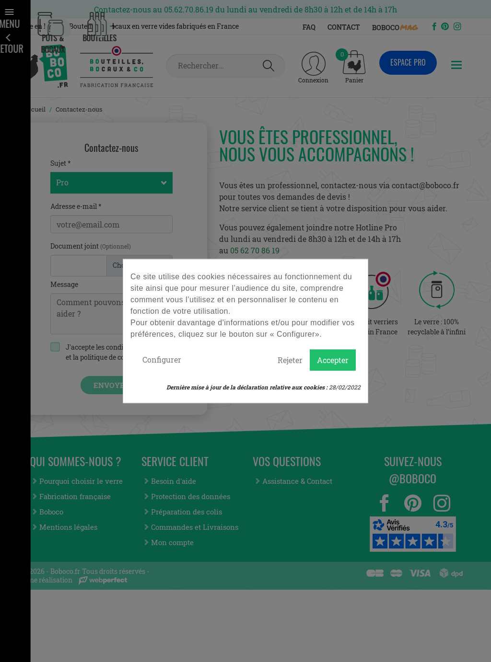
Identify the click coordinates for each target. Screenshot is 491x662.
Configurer (161, 359)
